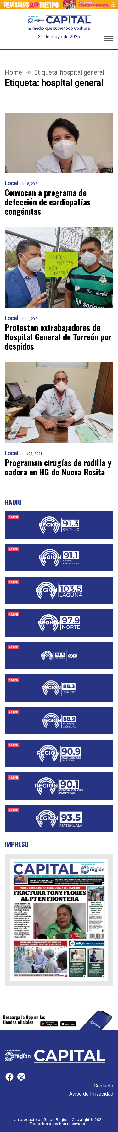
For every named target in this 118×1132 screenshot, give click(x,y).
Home (13, 72)
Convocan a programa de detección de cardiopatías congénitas (48, 202)
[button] (108, 40)
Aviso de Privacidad (91, 1094)
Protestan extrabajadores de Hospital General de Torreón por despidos (58, 337)
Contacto (103, 1086)
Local (11, 183)
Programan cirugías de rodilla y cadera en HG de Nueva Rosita (58, 467)
